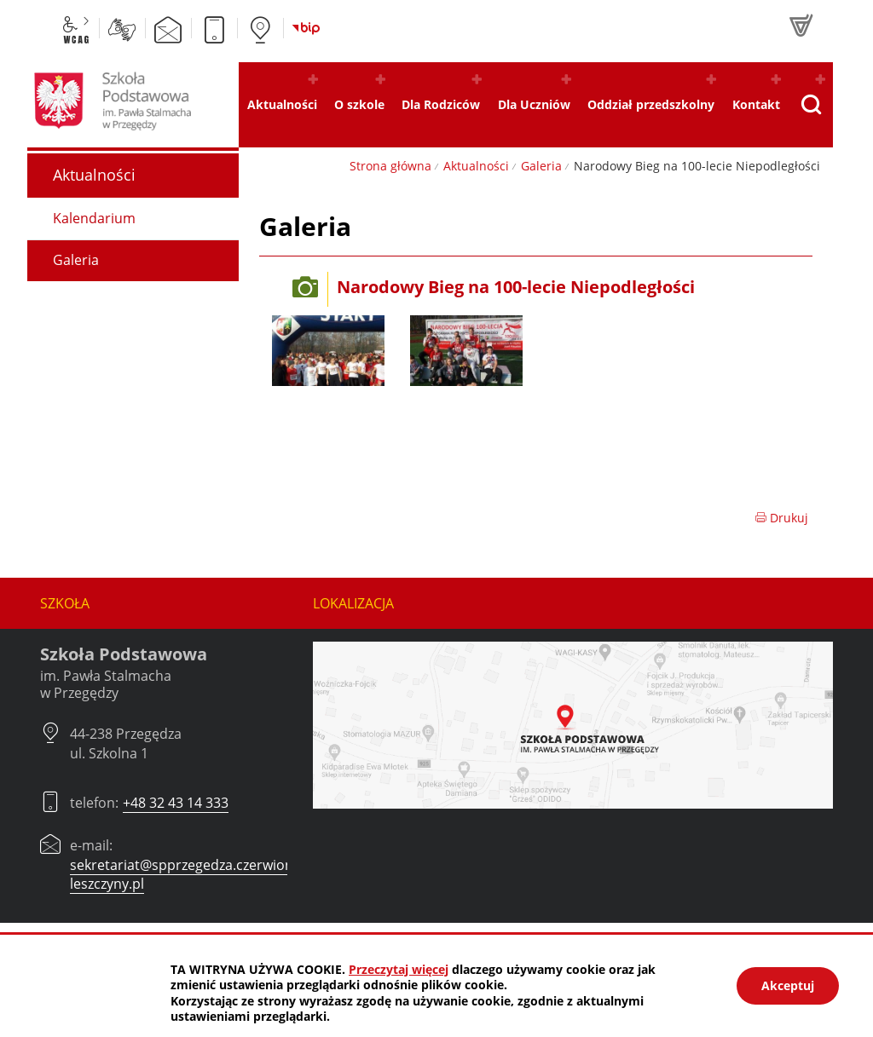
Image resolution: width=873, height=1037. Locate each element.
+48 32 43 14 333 (175, 802)
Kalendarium (94, 218)
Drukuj (781, 518)
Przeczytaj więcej (398, 969)
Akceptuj (787, 985)
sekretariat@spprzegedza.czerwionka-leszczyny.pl (191, 874)
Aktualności (476, 166)
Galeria (541, 166)
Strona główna (390, 166)
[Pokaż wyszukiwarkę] (811, 104)
